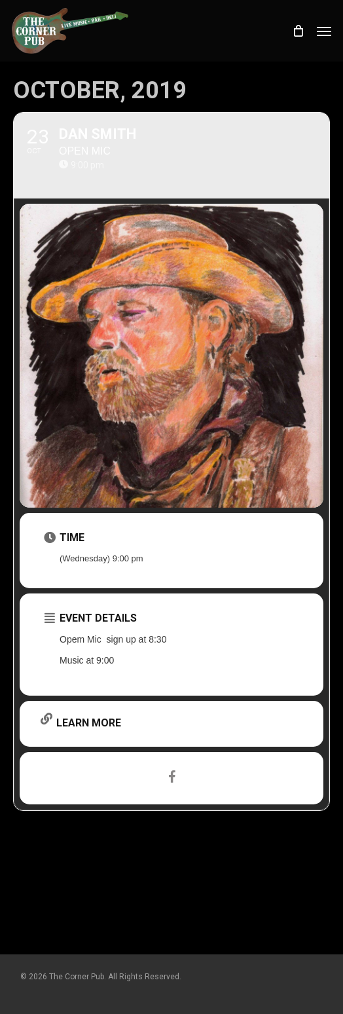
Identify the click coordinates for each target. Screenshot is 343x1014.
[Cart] (297, 31)
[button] (324, 30)
